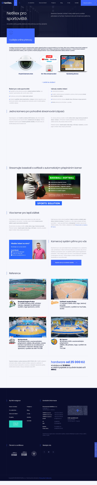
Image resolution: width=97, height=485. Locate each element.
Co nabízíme (28, 3)
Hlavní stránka (13, 407)
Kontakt (78, 3)
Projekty (11, 418)
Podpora (52, 3)
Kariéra (29, 418)
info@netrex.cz (58, 419)
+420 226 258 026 (59, 417)
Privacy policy (42, 478)
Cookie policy (49, 478)
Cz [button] (16, 3)
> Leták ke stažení (49, 83)
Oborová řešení (41, 3)
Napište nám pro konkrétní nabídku (64, 263)
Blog (61, 3)
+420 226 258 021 (59, 413)
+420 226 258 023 (59, 415)
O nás (68, 3)
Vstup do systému (15, 424)
